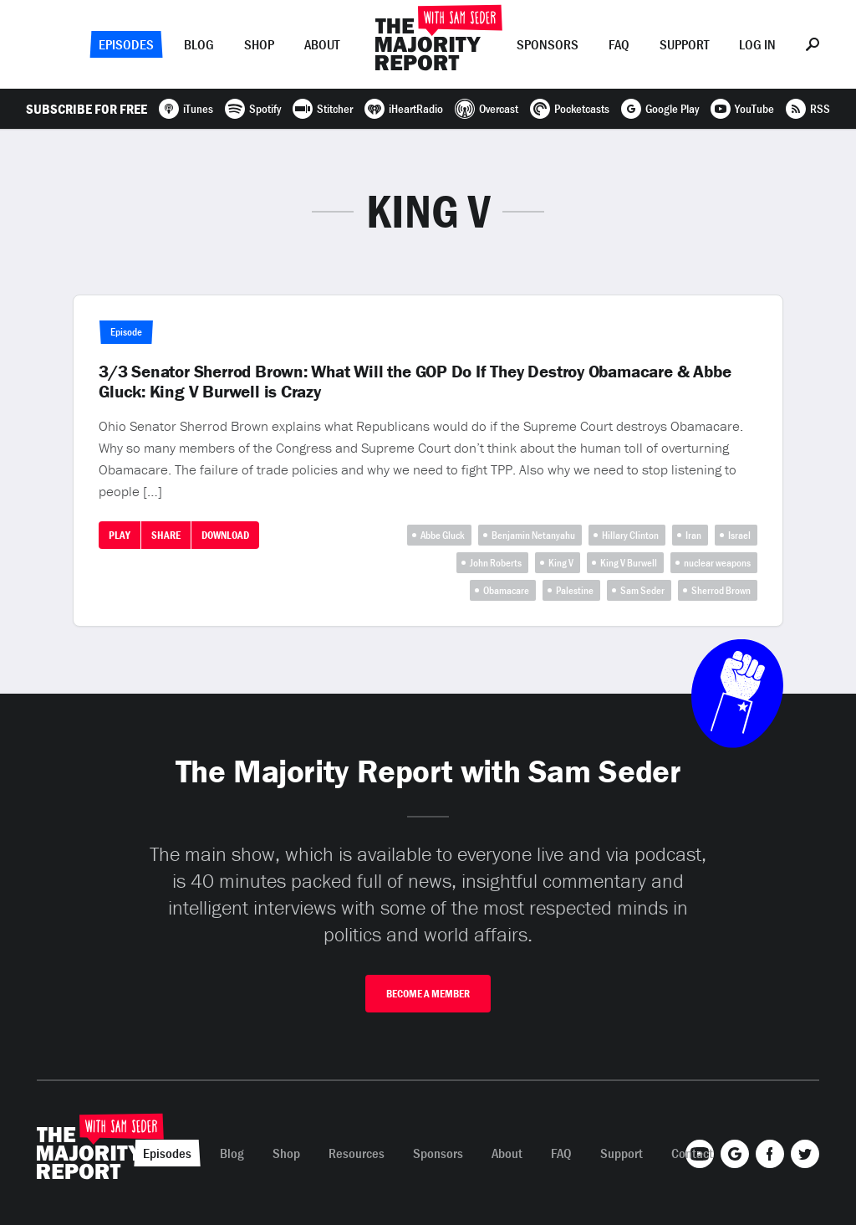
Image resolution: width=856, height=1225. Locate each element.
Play (119, 535)
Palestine (575, 590)
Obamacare (506, 590)
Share (166, 535)
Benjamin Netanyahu (533, 535)
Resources (357, 1153)
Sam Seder (642, 590)
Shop (259, 44)
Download (225, 535)
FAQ (619, 44)
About (321, 44)
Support (684, 44)
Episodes (126, 44)
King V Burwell (628, 563)
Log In (757, 44)
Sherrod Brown (721, 590)
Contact (692, 1153)
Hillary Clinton (630, 535)
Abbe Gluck (442, 535)
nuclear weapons (717, 563)
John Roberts (496, 563)
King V (560, 563)
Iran (693, 535)
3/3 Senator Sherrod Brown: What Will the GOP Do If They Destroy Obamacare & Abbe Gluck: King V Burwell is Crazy (415, 381)
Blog (199, 44)
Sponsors (547, 44)
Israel (739, 535)
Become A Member (428, 994)
